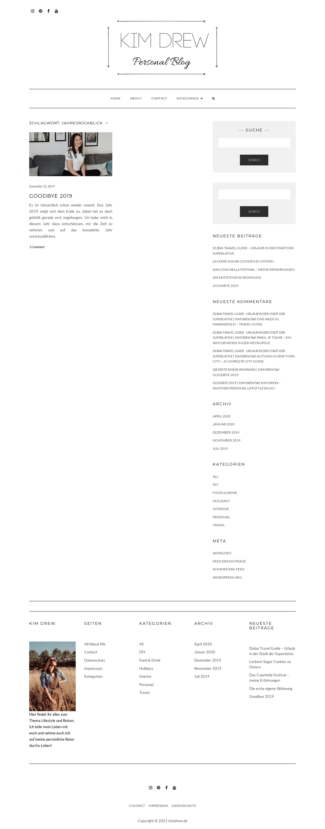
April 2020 (222, 416)
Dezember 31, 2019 (41, 186)
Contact (159, 98)
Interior (221, 509)
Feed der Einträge (229, 561)
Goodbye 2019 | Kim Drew (233, 383)
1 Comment (37, 247)
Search (254, 160)
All (215, 476)
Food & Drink (225, 493)
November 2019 (226, 440)
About (136, 98)
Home (115, 98)
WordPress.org (227, 577)
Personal (221, 517)
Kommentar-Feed (228, 569)
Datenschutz (94, 660)
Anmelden (222, 553)
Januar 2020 (224, 424)
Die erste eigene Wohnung (237, 277)
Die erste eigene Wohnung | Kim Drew (243, 369)
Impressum (93, 668)
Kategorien (190, 98)
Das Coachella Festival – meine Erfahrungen (254, 269)
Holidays (221, 501)
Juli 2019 (220, 448)
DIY (216, 484)
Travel (219, 525)
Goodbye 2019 (50, 196)
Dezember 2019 (226, 432)
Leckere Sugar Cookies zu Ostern (243, 261)
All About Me (94, 644)
